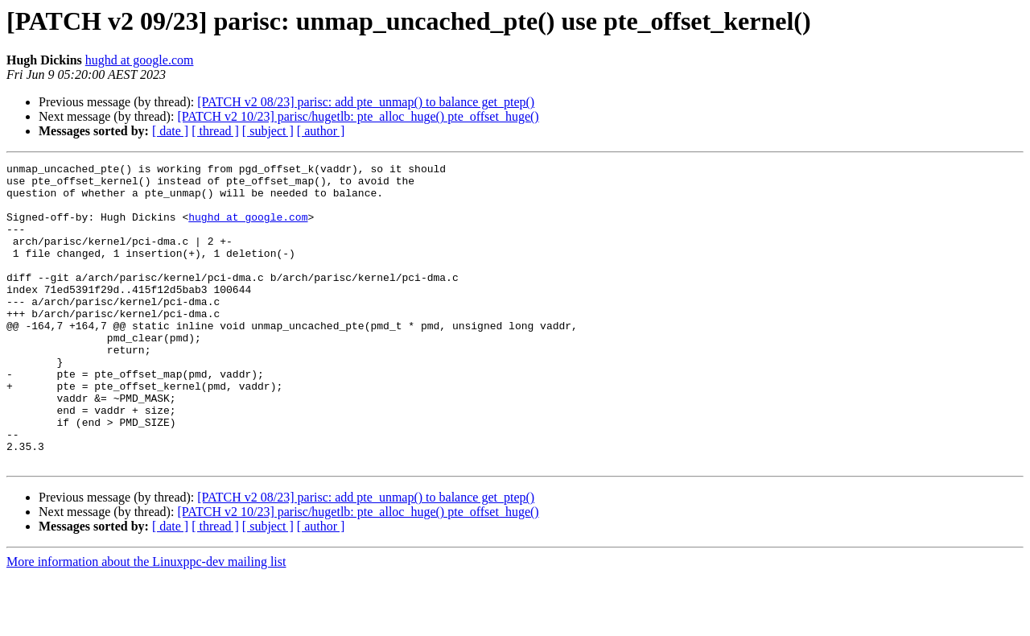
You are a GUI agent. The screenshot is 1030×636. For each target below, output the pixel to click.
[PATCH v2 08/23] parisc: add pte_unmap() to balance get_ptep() (365, 102)
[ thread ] (215, 131)
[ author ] (321, 131)
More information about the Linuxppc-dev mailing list (146, 622)
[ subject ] (268, 131)
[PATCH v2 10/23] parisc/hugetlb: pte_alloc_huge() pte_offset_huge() (357, 116)
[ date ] (170, 131)
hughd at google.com (139, 60)
